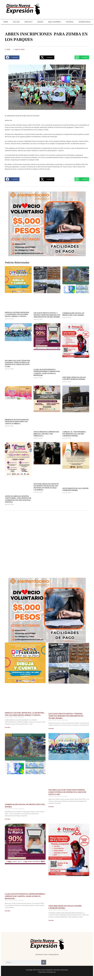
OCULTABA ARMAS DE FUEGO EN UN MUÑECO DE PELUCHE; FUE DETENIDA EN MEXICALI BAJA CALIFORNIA (46, 487)
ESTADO (40, 22)
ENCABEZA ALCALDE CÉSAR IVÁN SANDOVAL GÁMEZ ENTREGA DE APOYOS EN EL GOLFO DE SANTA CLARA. (17, 364)
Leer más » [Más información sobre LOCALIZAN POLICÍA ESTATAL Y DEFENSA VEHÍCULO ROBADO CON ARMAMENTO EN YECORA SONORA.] (51, 728)
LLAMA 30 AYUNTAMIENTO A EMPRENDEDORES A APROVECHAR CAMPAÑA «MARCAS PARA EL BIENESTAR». (47, 372)
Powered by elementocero (47, 972)
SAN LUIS (16, 22)
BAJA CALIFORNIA (54, 22)
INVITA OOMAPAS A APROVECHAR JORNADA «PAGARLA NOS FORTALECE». (46, 434)
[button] (12, 57)
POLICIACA (28, 22)
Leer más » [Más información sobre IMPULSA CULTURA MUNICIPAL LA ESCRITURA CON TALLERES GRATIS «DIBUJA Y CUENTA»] (7, 727)
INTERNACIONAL (85, 22)
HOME (5, 22)
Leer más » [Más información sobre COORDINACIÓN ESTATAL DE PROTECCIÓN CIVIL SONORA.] (7, 819)
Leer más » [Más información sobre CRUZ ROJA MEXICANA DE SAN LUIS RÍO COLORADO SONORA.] (51, 920)
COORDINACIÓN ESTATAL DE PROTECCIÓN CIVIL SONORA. (73, 314)
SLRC (8, 49)
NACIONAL (69, 22)
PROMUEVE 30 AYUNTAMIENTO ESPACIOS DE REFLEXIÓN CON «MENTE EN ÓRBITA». (17, 422)
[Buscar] (43, 962)
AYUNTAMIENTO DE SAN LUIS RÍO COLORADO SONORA (75, 489)
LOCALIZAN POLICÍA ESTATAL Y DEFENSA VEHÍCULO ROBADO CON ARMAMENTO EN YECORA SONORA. (47, 315)
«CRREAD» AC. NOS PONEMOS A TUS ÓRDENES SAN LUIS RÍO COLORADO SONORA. (74, 434)
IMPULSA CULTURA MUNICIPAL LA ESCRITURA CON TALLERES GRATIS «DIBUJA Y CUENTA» (17, 314)
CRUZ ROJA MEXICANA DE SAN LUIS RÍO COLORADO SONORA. (74, 378)
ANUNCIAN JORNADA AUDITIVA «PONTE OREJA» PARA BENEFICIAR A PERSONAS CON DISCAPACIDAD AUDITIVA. (18, 499)
